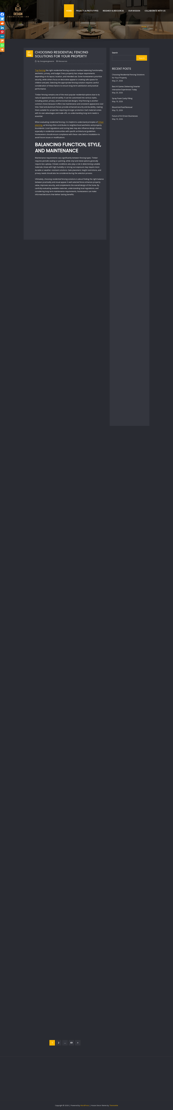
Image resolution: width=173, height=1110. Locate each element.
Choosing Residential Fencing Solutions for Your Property (61, 54)
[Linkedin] (2, 27)
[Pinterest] (2, 32)
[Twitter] (2, 19)
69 (71, 1042)
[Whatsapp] (2, 45)
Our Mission (134, 11)
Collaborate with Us (155, 11)
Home (69, 11)
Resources (63, 61)
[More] (2, 49)
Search (115, 52)
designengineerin (46, 61)
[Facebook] (2, 14)
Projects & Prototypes (87, 11)
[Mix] (2, 41)
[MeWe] (2, 36)
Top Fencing (40, 70)
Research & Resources (113, 11)
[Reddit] (2, 23)
